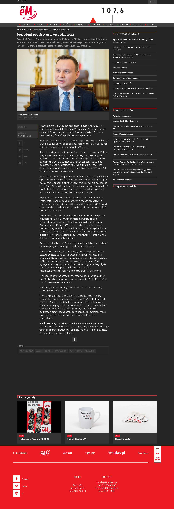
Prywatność (143, 453)
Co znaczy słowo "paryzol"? (124, 62)
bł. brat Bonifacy (120, 68)
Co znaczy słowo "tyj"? (122, 83)
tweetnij (26, 150)
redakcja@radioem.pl (107, 482)
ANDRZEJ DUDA (26, 351)
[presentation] (25, 497)
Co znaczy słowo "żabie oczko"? (126, 78)
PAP (71, 351)
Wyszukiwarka (155, 2)
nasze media (22, 1)
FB (24, 143)
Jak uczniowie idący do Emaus (125, 121)
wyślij (25, 163)
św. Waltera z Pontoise (122, 180)
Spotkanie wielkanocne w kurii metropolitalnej (133, 88)
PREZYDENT (89, 351)
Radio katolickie (20, 453)
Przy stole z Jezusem (122, 116)
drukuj (25, 156)
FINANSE (49, 351)
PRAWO (78, 351)
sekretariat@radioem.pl (107, 488)
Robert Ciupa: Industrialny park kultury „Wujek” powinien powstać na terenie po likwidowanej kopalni (132, 172)
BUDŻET (39, 351)
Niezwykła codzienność (123, 73)
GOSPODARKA (61, 351)
